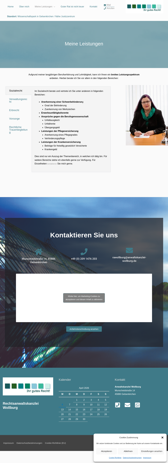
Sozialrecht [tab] (15, 102)
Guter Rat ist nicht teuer (72, 21)
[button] (162, 437)
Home (11, 21)
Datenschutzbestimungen (132, 458)
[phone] (109, 23)
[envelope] (107, 20)
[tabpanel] (71, 141)
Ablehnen (128, 451)
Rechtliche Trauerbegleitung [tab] (18, 142)
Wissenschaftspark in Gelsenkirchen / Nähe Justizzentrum (46, 28)
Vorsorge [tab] (14, 130)
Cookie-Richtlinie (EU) (57, 455)
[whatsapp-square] (138, 417)
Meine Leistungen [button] (43, 21)
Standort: (12, 28)
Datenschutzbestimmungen (30, 455)
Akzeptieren (106, 451)
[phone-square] (119, 417)
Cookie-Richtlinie (115, 458)
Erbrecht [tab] (14, 122)
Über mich (24, 21)
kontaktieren (53, 176)
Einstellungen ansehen (151, 451)
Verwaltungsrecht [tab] (18, 112)
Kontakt (93, 21)
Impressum (147, 458)
